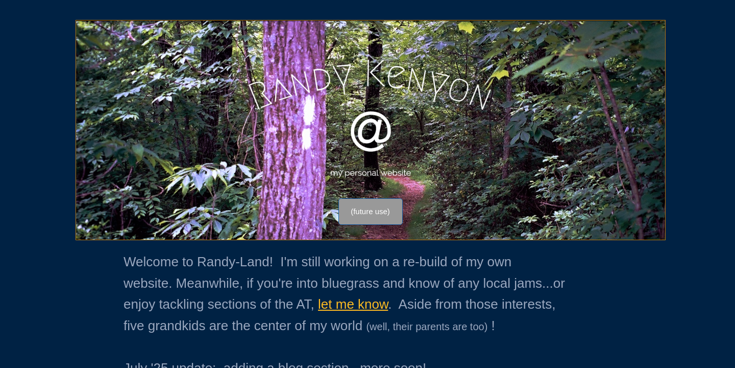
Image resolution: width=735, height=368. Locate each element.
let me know (353, 304)
